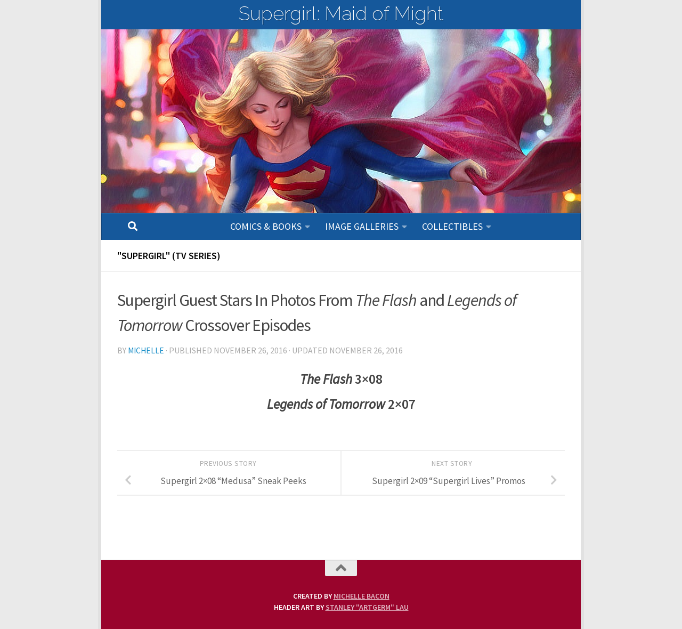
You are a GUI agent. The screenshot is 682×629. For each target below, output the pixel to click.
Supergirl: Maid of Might (341, 13)
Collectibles (452, 226)
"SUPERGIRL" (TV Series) (169, 255)
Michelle (147, 350)
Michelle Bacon (361, 596)
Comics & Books (266, 226)
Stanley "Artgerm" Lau (367, 607)
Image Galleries (362, 226)
